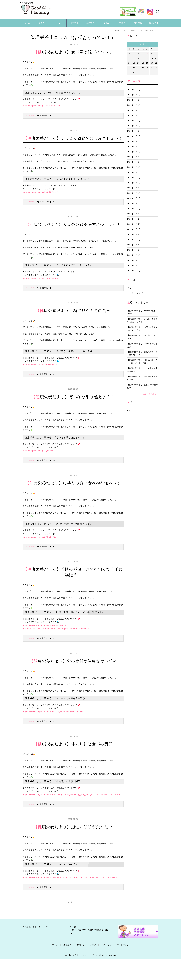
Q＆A (106, 23)
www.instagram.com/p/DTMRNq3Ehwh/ (41, 278)
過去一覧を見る (149, 394)
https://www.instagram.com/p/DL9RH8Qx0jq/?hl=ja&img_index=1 (53, 712)
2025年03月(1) (133, 146)
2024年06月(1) (133, 183)
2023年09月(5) (133, 224)
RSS (129, 410)
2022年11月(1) (133, 240)
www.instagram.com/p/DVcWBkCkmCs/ (41, 106)
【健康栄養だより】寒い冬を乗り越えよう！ (142, 345)
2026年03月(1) (133, 90)
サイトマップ (123, 945)
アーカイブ (134, 81)
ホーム (27, 23)
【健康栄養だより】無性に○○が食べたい (142, 386)
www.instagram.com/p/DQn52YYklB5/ (40, 451)
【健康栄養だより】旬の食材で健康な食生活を (142, 369)
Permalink (30, 115)
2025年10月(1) (133, 115)
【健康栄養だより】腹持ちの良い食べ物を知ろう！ (142, 353)
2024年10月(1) (133, 167)
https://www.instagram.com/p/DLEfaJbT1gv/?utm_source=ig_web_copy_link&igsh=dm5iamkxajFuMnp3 (71, 794)
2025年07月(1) (133, 126)
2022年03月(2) (133, 265)
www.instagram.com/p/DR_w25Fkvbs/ (40, 364)
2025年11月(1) (133, 110)
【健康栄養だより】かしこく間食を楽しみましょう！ (142, 320)
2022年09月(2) (133, 245)
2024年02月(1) (133, 203)
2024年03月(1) (133, 198)
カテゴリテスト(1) (135, 293)
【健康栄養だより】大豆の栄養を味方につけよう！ (142, 328)
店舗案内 (90, 23)
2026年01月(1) (133, 100)
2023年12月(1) (133, 214)
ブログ (122, 23)
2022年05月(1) (133, 255)
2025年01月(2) (133, 152)
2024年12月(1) (133, 157)
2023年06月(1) (133, 229)
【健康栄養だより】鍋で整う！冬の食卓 (142, 336)
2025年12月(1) (133, 105)
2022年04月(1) (133, 260)
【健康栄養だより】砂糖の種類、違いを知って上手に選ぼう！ (142, 361)
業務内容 (43, 23)
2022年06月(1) (133, 250)
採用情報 (138, 23)
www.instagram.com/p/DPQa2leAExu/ (40, 537)
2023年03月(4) (133, 234)
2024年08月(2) (133, 172)
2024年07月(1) (133, 178)
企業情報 (74, 23)
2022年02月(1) (133, 271)
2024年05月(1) (133, 188)
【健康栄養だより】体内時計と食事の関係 (142, 378)
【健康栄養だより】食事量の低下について (142, 312)
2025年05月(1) (133, 136)
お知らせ (81, 945)
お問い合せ (154, 23)
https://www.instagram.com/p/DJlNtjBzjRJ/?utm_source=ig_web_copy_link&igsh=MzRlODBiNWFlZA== (71, 877)
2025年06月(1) (133, 131)
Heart (58, 23)
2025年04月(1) (133, 141)
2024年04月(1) (133, 193)
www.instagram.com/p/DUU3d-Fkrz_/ (40, 192)
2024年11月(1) (133, 162)
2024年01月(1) (133, 209)
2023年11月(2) (133, 219)
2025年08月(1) (133, 121)
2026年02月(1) (133, 95)
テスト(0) (131, 288)
